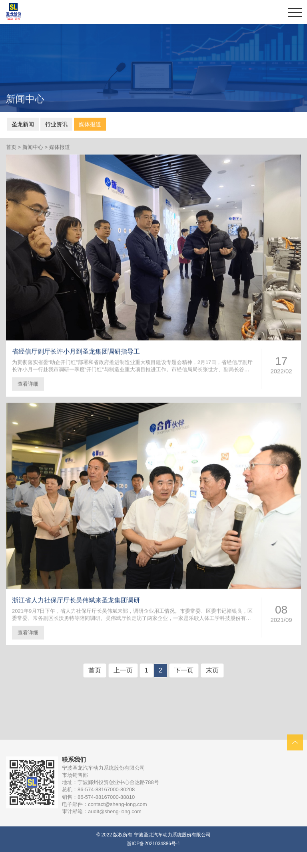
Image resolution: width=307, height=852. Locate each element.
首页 (11, 148)
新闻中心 (32, 148)
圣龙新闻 (23, 123)
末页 (212, 670)
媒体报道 (90, 123)
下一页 (183, 670)
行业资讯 (56, 123)
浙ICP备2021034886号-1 (153, 843)
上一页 (123, 670)
